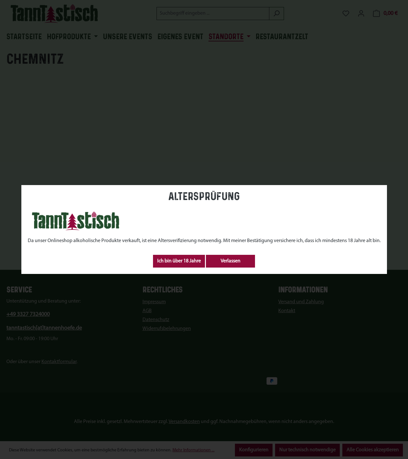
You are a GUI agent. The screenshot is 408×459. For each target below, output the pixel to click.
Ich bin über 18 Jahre (179, 261)
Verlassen (230, 261)
